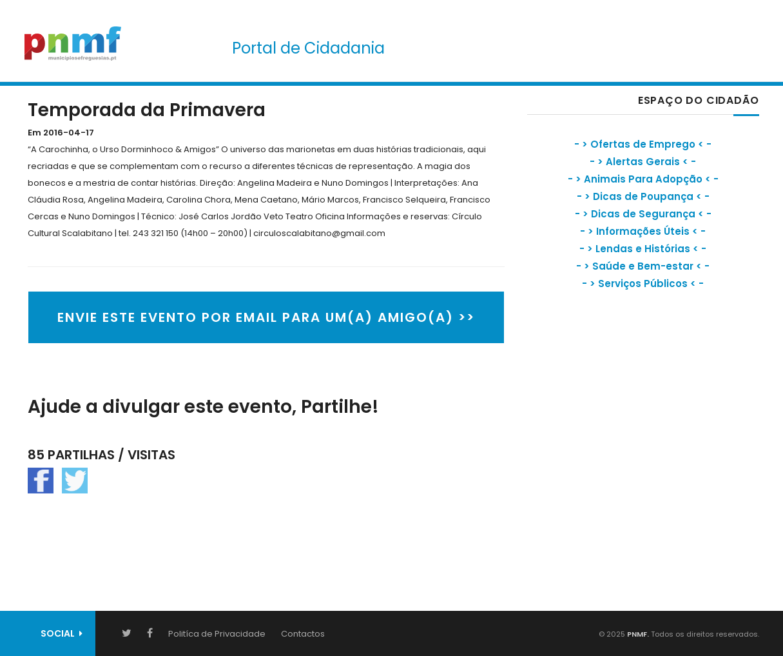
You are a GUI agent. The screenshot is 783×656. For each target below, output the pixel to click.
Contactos (303, 634)
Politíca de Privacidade (217, 634)
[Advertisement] (623, 416)
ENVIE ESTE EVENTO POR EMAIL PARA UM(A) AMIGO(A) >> (266, 317)
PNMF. (637, 634)
